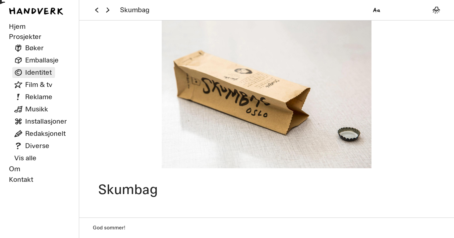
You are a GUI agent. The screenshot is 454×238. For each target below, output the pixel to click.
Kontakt (21, 179)
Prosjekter (25, 36)
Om (14, 169)
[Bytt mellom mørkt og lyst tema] (436, 10)
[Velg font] (376, 10)
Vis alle (25, 158)
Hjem (17, 26)
